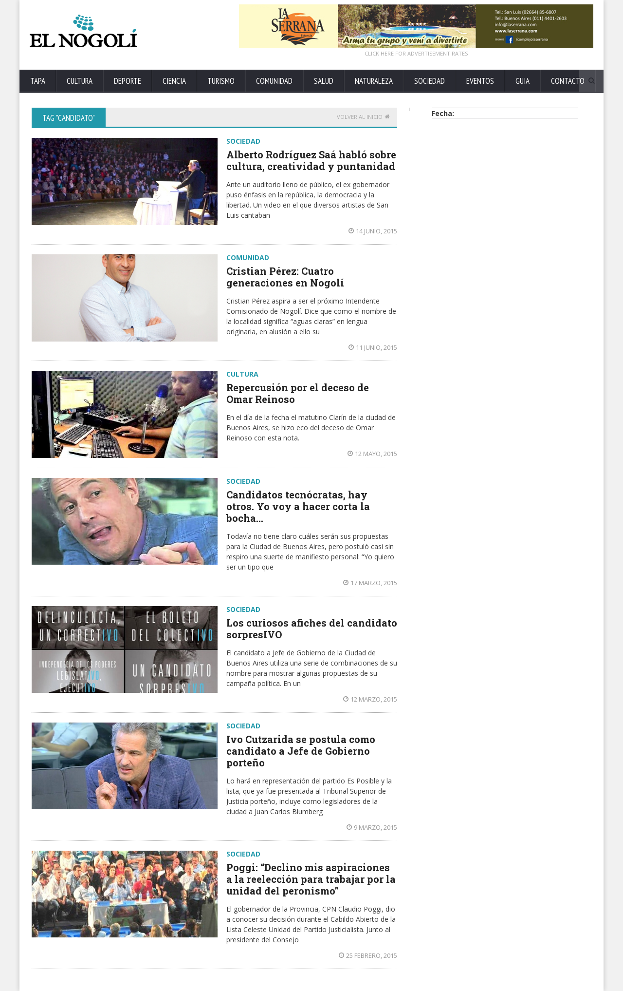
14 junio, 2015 (372, 231)
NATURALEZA (374, 81)
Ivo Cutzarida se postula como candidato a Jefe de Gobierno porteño (300, 751)
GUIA (522, 81)
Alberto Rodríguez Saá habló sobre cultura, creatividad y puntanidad (311, 160)
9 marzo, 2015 (372, 827)
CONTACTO (568, 81)
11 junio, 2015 (372, 347)
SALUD (323, 81)
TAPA (37, 81)
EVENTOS (480, 81)
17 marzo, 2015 (370, 582)
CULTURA (79, 81)
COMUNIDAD (274, 81)
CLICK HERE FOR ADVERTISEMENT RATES (416, 53)
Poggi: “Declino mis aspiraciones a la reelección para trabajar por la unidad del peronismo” (311, 879)
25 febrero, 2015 (368, 955)
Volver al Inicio (363, 116)
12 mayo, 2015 (372, 453)
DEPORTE (127, 81)
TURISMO (221, 81)
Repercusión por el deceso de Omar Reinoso (297, 393)
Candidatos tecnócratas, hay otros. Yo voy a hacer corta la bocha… (298, 506)
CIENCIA (174, 81)
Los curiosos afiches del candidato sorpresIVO (311, 628)
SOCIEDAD (429, 81)
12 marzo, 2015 (370, 699)
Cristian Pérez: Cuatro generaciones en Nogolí (285, 277)
